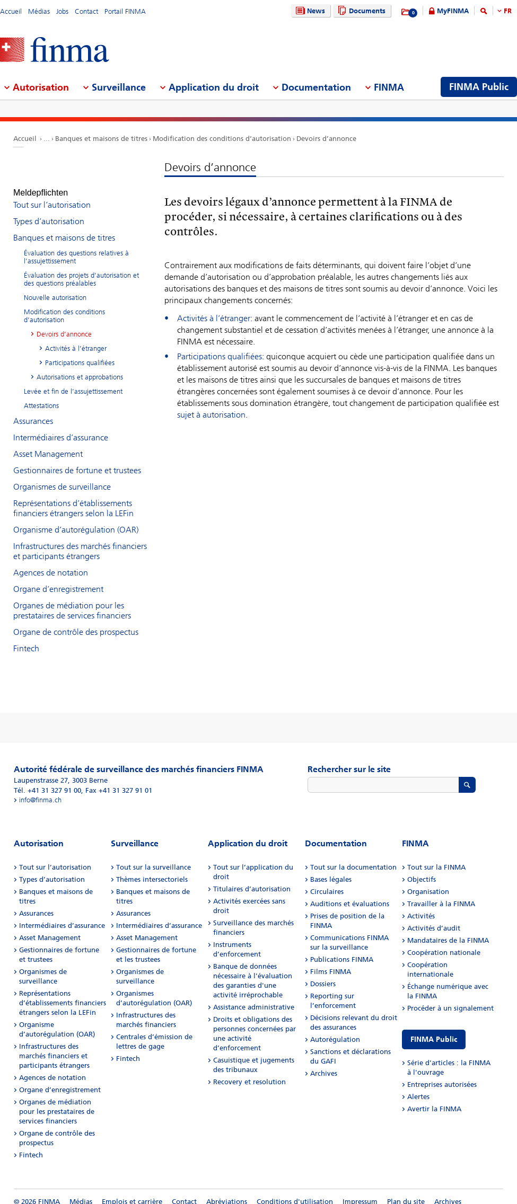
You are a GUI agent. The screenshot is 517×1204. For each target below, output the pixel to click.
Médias (39, 11)
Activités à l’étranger (213, 318)
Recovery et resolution (249, 1072)
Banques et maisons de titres (101, 139)
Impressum (360, 1192)
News (309, 11)
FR (508, 11)
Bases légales (331, 870)
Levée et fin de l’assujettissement (73, 382)
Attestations (41, 396)
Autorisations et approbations (80, 367)
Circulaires (327, 882)
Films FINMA (330, 962)
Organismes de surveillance (62, 477)
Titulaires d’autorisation (252, 879)
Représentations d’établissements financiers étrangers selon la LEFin (73, 499)
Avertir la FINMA (434, 1099)
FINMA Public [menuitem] (479, 87)
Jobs (62, 11)
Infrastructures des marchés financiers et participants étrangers (80, 542)
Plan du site (406, 1192)
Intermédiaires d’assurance (60, 428)
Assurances (33, 411)
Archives (323, 1064)
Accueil (11, 11)
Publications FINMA (341, 950)
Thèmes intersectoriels (152, 870)
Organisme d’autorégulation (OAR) (75, 520)
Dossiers (323, 974)
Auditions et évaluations (349, 894)
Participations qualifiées (219, 356)
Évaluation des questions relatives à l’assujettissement (76, 247)
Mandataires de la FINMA (448, 931)
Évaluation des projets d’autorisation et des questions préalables (81, 270)
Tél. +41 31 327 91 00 (47, 781)
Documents (360, 11)
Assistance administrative (253, 998)
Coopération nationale (443, 943)
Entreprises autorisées (442, 1075)
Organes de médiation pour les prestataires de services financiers (72, 601)
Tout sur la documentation (353, 858)
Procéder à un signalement (450, 999)
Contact (86, 11)
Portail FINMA (125, 11)
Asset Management (48, 444)
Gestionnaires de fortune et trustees (77, 461)
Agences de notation (50, 563)
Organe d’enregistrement (58, 579)
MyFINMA (453, 11)
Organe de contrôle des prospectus (75, 622)
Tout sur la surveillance (153, 858)
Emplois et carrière (132, 1192)
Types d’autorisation (48, 212)
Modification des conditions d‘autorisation (222, 139)
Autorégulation (335, 1030)
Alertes (418, 1087)
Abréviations (226, 1192)
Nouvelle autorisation (55, 288)
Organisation (428, 882)
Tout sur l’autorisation (52, 195)
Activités (421, 906)
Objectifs (421, 870)
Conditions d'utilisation (295, 1192)
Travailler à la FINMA (441, 894)
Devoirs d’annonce (326, 139)
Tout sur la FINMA (436, 858)
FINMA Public (433, 1029)
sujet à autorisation (211, 415)
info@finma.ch (40, 790)
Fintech (26, 639)
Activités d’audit (433, 919)
